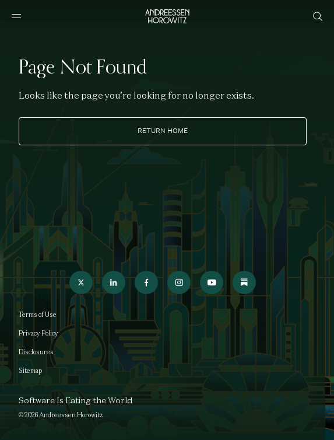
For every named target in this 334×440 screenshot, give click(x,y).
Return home (163, 131)
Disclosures (36, 352)
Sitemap (30, 370)
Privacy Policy (38, 333)
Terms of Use (38, 314)
